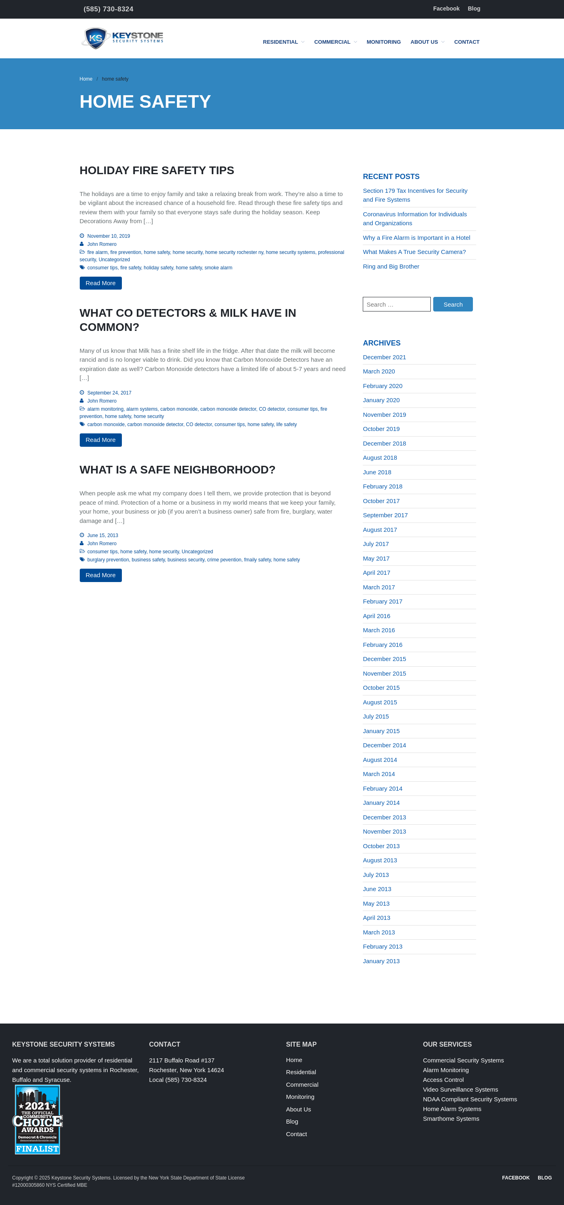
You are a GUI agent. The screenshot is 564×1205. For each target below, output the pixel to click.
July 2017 (376, 543)
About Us (424, 42)
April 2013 (376, 917)
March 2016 (379, 630)
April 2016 (376, 615)
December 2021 (384, 357)
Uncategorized (114, 259)
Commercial (332, 42)
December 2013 (384, 817)
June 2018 (377, 472)
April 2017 (376, 572)
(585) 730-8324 (109, 9)
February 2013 (382, 946)
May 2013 (376, 903)
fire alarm (97, 252)
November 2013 (384, 831)
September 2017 (385, 515)
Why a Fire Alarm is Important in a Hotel (416, 237)
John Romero (102, 244)
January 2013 (381, 961)
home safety (157, 252)
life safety (287, 424)
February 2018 (382, 486)
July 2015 (376, 716)
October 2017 (381, 500)
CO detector (272, 409)
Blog (474, 8)
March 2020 (379, 371)
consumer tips (102, 268)
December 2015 (384, 658)
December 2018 (384, 443)
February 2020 (382, 385)
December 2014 (384, 745)
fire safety (130, 268)
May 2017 (376, 558)
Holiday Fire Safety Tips (157, 170)
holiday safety (158, 268)
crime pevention (224, 560)
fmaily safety (257, 560)
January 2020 (381, 400)
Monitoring (384, 42)
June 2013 (377, 888)
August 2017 (380, 529)
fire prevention (126, 252)
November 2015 (384, 673)
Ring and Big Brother (391, 266)
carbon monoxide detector (228, 409)
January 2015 (381, 730)
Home (86, 79)
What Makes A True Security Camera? (414, 251)
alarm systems (141, 409)
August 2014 (380, 759)
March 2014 (379, 773)
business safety (148, 560)
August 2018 (380, 457)
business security (186, 560)
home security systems (290, 252)
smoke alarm (218, 268)
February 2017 (382, 601)
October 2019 (381, 428)
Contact (467, 42)
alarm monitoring (105, 409)
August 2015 (380, 702)
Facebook (446, 8)
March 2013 (379, 932)
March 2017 (379, 587)
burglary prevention (108, 560)
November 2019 (384, 414)
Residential (280, 42)
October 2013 (381, 845)
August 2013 (380, 860)
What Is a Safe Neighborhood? (178, 469)
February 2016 (382, 644)
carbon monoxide (179, 409)
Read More (101, 282)
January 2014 (381, 802)
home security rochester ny (234, 252)
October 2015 (381, 687)
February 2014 (382, 788)
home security (187, 252)
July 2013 (376, 874)
